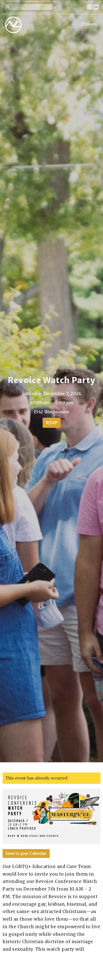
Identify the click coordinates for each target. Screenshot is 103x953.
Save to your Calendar (26, 853)
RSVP (52, 423)
